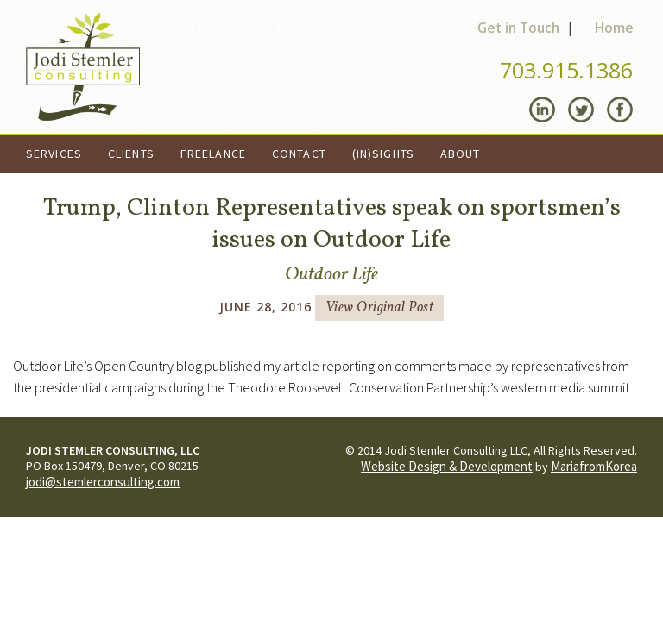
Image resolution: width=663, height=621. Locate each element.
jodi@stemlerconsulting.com (103, 482)
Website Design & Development (447, 466)
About (460, 153)
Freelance (213, 153)
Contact (299, 153)
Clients (131, 153)
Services (54, 153)
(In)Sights (383, 153)
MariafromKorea (594, 466)
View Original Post (379, 307)
